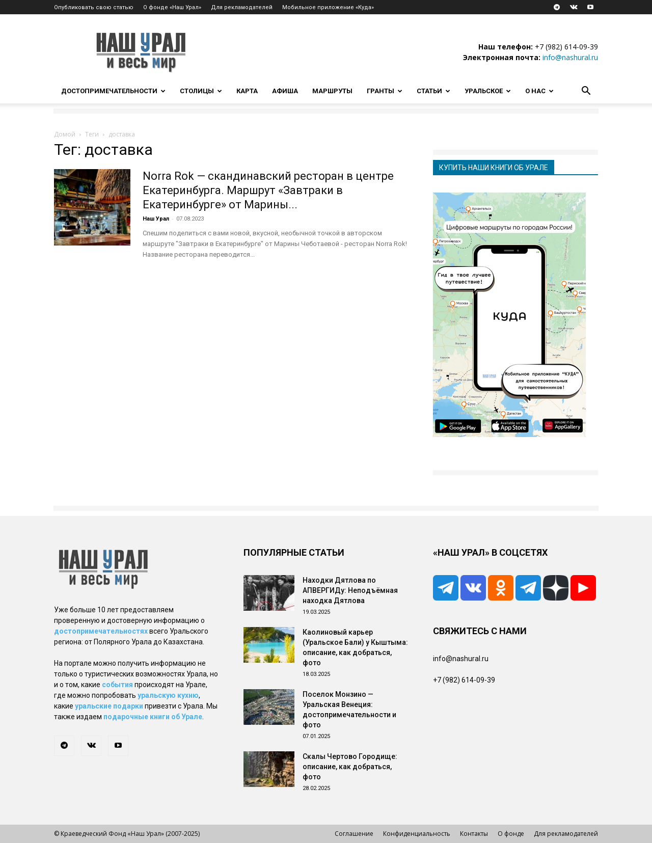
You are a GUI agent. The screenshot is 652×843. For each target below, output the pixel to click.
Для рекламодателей (242, 7)
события (117, 685)
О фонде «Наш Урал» (172, 7)
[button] (586, 92)
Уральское (488, 91)
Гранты (384, 91)
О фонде (511, 833)
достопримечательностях (101, 631)
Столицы (201, 91)
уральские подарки (109, 706)
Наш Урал (156, 218)
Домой (64, 134)
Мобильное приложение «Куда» (328, 7)
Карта (247, 91)
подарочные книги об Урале (152, 717)
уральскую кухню (168, 695)
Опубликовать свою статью (93, 7)
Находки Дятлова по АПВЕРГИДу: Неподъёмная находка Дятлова (350, 590)
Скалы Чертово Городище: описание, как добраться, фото (350, 766)
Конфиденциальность (416, 833)
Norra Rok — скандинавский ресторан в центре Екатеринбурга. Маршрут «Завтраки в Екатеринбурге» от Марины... (268, 190)
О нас (539, 91)
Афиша (285, 91)
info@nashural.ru (570, 57)
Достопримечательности (113, 91)
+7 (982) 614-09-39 (566, 46)
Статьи (433, 91)
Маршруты (332, 91)
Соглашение (354, 833)
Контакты (474, 833)
